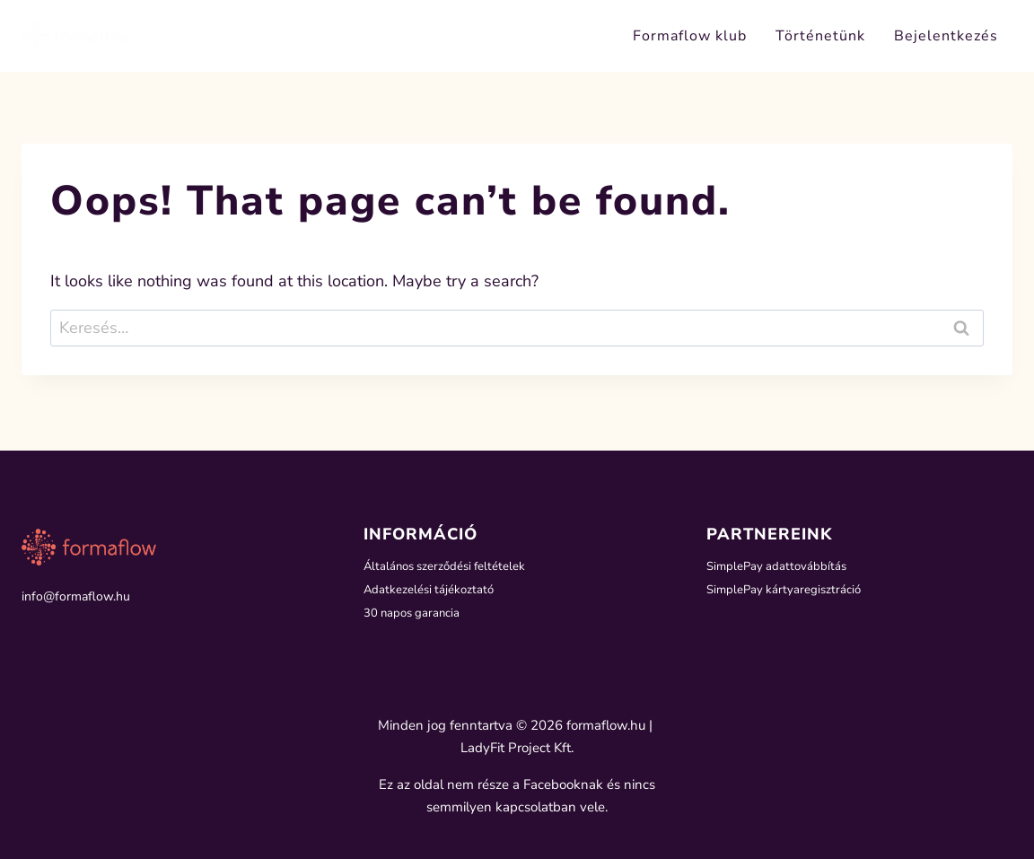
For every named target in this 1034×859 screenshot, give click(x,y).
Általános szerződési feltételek (449, 564)
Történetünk (820, 36)
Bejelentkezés (946, 36)
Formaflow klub (690, 36)
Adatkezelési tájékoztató (431, 589)
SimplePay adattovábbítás (779, 564)
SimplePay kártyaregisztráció (786, 589)
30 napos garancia (414, 614)
